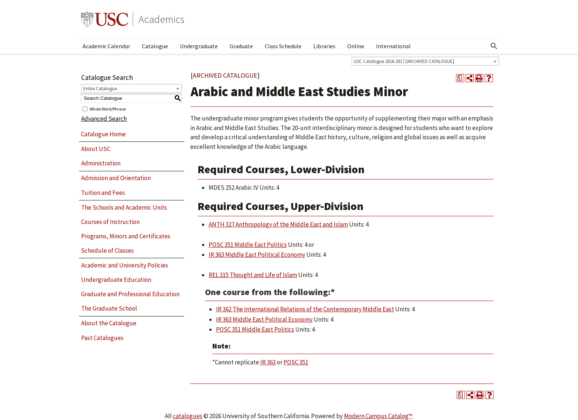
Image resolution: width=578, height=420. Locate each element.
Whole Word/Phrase (108, 108)
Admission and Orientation (116, 178)
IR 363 (268, 362)
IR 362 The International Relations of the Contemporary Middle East (305, 309)
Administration (101, 163)
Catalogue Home (103, 134)
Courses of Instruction (110, 222)
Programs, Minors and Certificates (125, 236)
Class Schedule (283, 46)
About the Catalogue (108, 323)
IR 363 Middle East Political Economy (257, 255)
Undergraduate (199, 46)
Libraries (324, 46)
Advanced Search (104, 119)
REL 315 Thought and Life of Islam (253, 275)
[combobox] (425, 61)
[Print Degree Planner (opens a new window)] (460, 78)
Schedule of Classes (107, 250)
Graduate (241, 46)
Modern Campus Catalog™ (378, 416)
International (393, 46)
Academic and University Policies (124, 265)
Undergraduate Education (116, 280)
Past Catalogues (102, 338)
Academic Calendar (106, 46)
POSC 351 (295, 362)
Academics (161, 19)
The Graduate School (109, 308)
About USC (95, 149)
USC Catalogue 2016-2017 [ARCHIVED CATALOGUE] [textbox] (404, 61)
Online (355, 46)
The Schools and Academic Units (124, 207)
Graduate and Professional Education (130, 294)
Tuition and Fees (103, 193)
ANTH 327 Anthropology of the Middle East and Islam (278, 224)
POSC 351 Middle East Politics (248, 245)
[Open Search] (494, 46)
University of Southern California (104, 19)
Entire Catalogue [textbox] (100, 88)
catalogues (187, 416)
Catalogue (155, 46)
